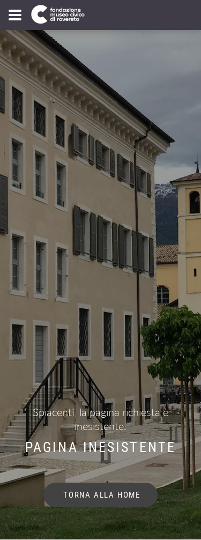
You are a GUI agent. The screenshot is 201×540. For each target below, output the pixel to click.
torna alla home (100, 495)
